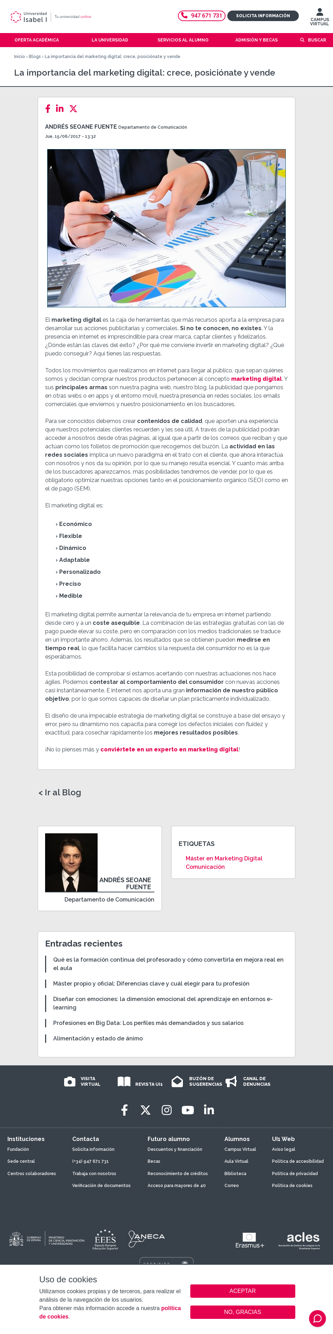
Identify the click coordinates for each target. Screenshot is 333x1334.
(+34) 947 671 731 (90, 1161)
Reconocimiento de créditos (178, 1173)
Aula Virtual (236, 1161)
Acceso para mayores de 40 (177, 1185)
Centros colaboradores (31, 1173)
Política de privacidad (295, 1173)
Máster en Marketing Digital (224, 858)
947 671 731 (201, 15)
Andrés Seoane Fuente (81, 126)
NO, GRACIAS (242, 1312)
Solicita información (263, 15)
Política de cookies (292, 1185)
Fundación (18, 1149)
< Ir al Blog (59, 792)
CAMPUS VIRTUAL (319, 18)
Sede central (21, 1161)
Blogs (35, 56)
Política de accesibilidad (298, 1161)
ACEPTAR (243, 1291)
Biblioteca (235, 1173)
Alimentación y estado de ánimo (98, 1038)
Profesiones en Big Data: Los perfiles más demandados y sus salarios (148, 1023)
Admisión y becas (256, 40)
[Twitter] (75, 108)
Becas (154, 1161)
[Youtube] (187, 1110)
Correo (231, 1185)
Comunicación (205, 867)
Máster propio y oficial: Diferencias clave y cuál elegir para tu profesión (151, 983)
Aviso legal (283, 1149)
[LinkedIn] (62, 108)
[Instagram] (167, 1110)
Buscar (317, 40)
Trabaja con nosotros (94, 1173)
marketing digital (256, 379)
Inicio (19, 56)
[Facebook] (50, 108)
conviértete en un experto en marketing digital (169, 749)
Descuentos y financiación (175, 1149)
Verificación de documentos (101, 1185)
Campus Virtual (240, 1149)
